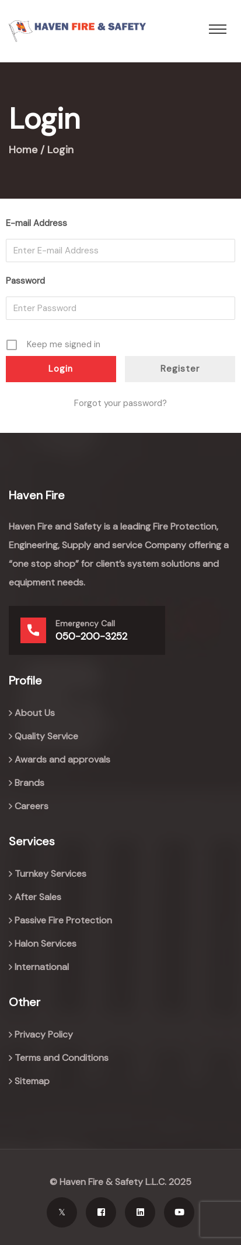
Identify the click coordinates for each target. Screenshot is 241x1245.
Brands (29, 783)
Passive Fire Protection (63, 920)
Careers (31, 806)
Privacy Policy (44, 1034)
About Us (35, 713)
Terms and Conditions (62, 1058)
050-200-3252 (91, 636)
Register (180, 369)
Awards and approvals (62, 759)
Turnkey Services (50, 873)
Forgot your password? (120, 403)
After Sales (38, 897)
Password (25, 281)
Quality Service (46, 736)
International (42, 967)
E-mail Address (36, 223)
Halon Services (45, 943)
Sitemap (32, 1081)
